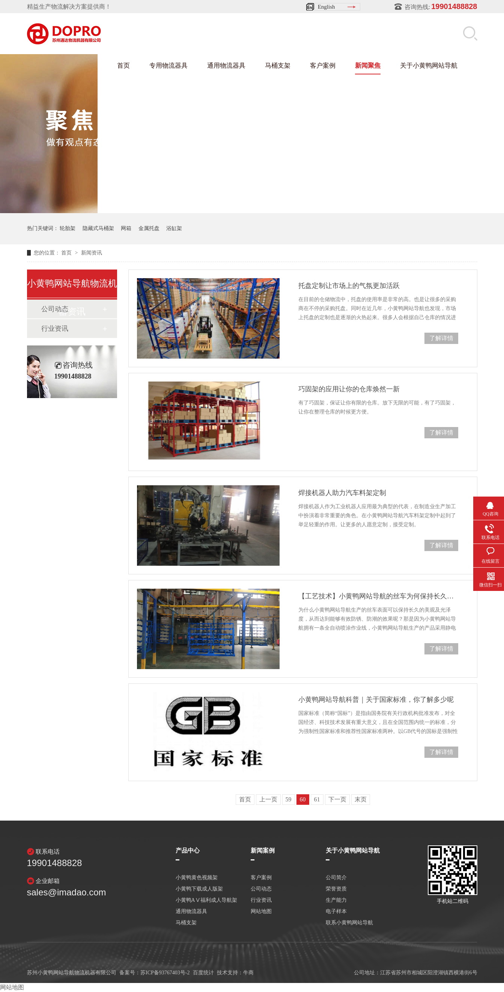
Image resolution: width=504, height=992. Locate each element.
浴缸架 (174, 228)
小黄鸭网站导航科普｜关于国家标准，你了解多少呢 (376, 699)
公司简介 (336, 877)
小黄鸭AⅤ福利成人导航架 (206, 900)
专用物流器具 (168, 65)
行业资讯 (54, 328)
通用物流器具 (226, 65)
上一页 (268, 799)
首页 (123, 65)
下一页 (337, 799)
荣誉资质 (336, 889)
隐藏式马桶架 (98, 228)
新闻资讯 (91, 253)
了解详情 (441, 338)
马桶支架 (277, 65)
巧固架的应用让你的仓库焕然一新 (349, 389)
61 (317, 799)
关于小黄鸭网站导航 (428, 65)
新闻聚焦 (368, 65)
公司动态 (261, 889)
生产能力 (336, 900)
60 (303, 799)
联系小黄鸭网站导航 (349, 922)
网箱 (126, 228)
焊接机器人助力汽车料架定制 (342, 493)
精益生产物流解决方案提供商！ (69, 6)
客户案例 (322, 65)
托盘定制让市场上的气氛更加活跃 (349, 285)
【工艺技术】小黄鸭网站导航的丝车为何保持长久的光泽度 (378, 596)
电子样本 (336, 911)
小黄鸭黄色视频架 (197, 877)
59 (289, 799)
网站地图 (261, 911)
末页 (361, 799)
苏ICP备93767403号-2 (165, 972)
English (326, 7)
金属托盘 (148, 228)
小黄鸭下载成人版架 (199, 889)
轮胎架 (67, 228)
